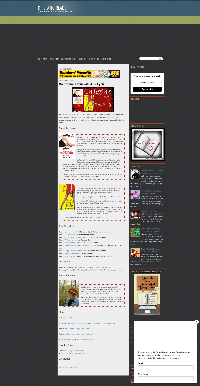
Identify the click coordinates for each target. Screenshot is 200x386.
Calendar (82, 58)
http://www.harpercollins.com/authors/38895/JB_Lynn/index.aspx (91, 323)
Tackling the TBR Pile (149, 211)
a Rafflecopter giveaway (68, 367)
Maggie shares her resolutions (76, 251)
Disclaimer (91, 58)
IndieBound (76, 351)
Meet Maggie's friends (73, 253)
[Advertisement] (100, 36)
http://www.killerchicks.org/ (87, 339)
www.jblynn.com (72, 318)
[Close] (197, 322)
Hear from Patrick (70, 232)
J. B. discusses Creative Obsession (77, 237)
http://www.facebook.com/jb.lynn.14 (80, 334)
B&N (83, 351)
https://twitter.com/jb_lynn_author (77, 329)
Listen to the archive (102, 267)
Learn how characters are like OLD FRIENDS (82, 245)
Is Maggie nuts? (71, 256)
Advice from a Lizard (72, 243)
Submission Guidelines (68, 58)
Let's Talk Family (70, 235)
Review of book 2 (104, 232)
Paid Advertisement (104, 58)
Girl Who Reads (52, 7)
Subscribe (147, 89)
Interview (70, 240)
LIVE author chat (96, 270)
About (45, 58)
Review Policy (54, 58)
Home (38, 58)
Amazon (68, 351)
